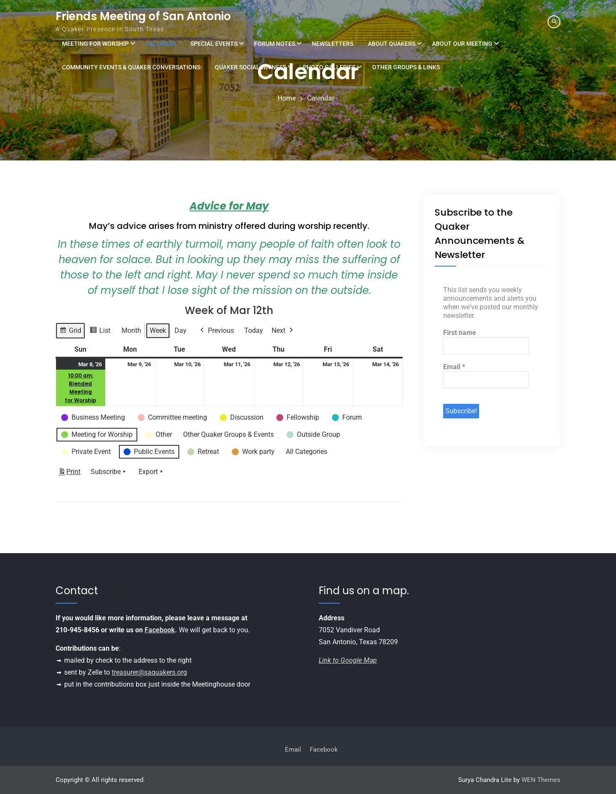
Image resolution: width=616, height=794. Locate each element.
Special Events (213, 43)
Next (283, 331)
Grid (70, 332)
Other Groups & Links (406, 67)
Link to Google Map (348, 660)
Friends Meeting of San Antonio (143, 16)
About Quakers (391, 43)
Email (454, 367)
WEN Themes (540, 780)
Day (181, 330)
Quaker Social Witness (250, 67)
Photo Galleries (329, 67)
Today (253, 330)
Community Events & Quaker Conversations (131, 67)
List (99, 332)
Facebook (160, 630)
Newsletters (332, 43)
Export (152, 471)
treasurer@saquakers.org (149, 672)
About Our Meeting (462, 43)
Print (69, 473)
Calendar (160, 43)
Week (158, 330)
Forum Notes (274, 43)
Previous (216, 331)
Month (131, 330)
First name (459, 333)
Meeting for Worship (95, 43)
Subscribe (109, 471)
